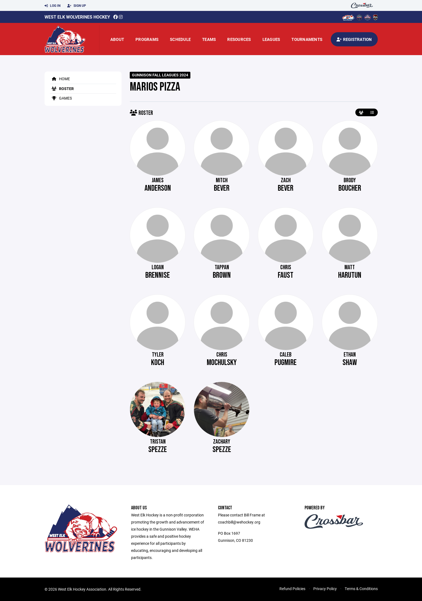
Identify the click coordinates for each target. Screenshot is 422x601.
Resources (239, 39)
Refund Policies (292, 588)
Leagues (271, 39)
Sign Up (76, 5)
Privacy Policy (325, 588)
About (117, 39)
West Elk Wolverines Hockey (77, 17)
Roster (62, 88)
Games (61, 98)
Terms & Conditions (361, 588)
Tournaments (306, 39)
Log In (52, 5)
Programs (146, 39)
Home (60, 78)
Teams (209, 39)
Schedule (180, 39)
